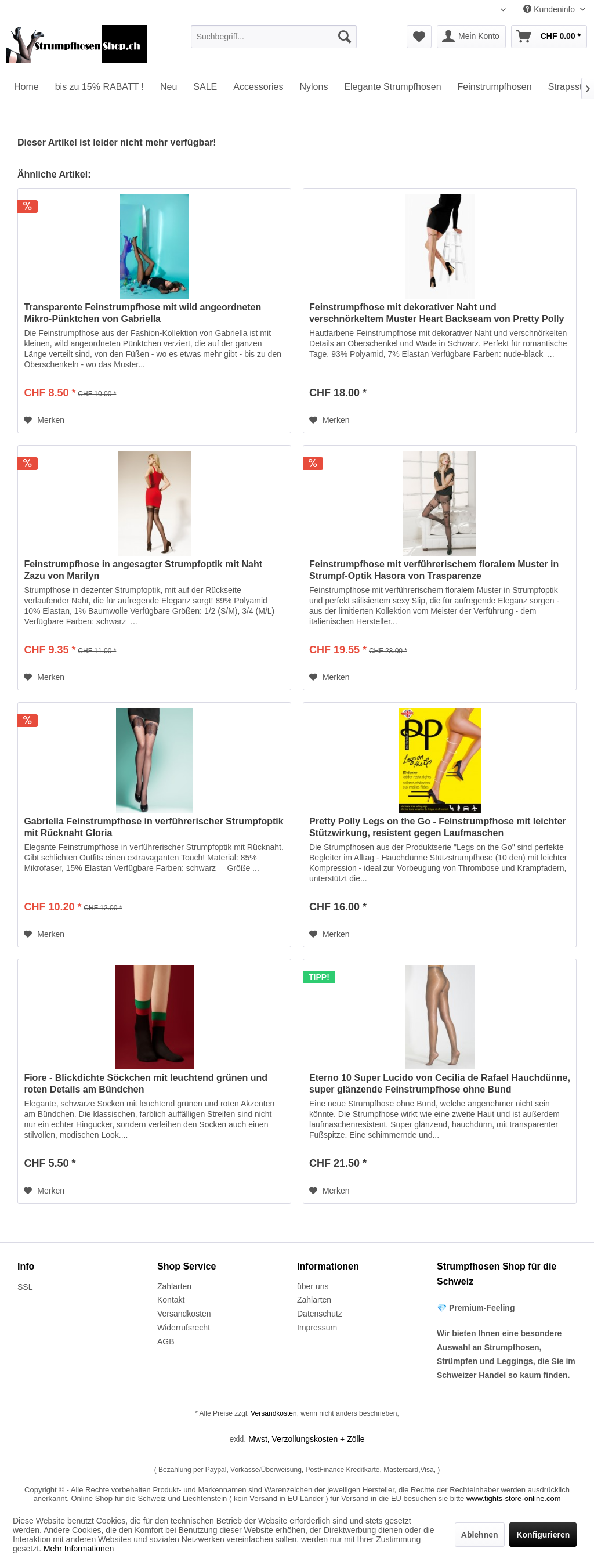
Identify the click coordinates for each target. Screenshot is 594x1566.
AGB (166, 1341)
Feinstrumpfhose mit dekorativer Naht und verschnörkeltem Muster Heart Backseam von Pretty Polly (436, 313)
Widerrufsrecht (183, 1327)
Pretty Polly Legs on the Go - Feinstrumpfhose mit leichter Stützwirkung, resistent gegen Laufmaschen (437, 827)
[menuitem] (274, 36)
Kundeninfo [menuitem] (550, 9)
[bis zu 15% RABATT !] (99, 87)
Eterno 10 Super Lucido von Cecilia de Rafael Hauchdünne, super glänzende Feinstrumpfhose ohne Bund (439, 1083)
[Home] (26, 87)
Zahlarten (174, 1286)
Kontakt (170, 1299)
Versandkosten (184, 1313)
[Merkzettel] (419, 36)
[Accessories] (258, 87)
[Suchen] (344, 36)
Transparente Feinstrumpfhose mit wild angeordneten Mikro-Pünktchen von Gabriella (142, 313)
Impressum (317, 1327)
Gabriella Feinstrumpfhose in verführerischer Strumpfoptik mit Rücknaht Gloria (153, 827)
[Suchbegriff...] (274, 36)
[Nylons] (313, 87)
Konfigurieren (543, 1534)
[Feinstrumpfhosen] (495, 87)
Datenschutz (319, 1313)
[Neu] (168, 87)
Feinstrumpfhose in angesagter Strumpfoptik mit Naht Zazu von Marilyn (143, 570)
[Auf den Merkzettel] (44, 420)
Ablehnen (479, 1534)
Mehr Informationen (79, 1548)
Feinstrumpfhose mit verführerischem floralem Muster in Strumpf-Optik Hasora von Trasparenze (434, 570)
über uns (312, 1286)
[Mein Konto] (471, 36)
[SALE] (205, 87)
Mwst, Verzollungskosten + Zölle (306, 1439)
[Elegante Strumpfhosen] (392, 87)
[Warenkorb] (549, 36)
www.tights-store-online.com (513, 1498)
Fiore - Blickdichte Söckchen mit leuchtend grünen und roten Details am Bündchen (145, 1083)
